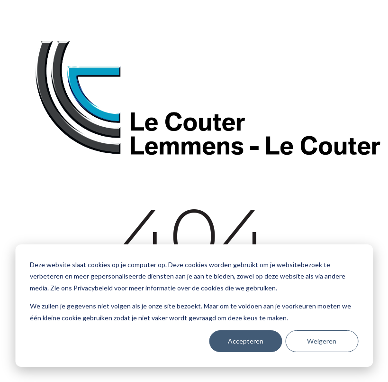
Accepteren (245, 341)
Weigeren (321, 341)
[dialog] (194, 305)
